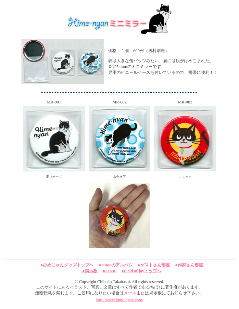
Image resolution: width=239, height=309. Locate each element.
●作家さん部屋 (189, 264)
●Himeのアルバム (115, 264)
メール (130, 292)
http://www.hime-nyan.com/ (119, 299)
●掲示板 (89, 270)
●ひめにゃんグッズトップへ (67, 264)
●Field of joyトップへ (141, 270)
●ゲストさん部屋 (154, 264)
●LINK (109, 270)
